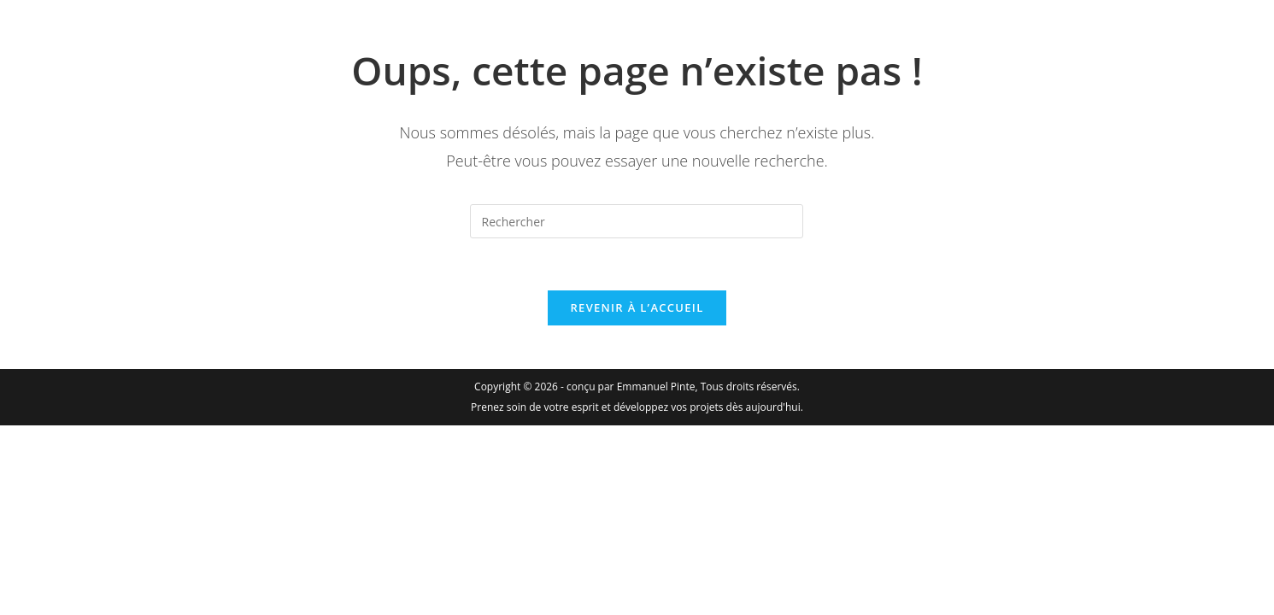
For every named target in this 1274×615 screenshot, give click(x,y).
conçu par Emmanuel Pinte (631, 386)
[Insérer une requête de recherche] (636, 221)
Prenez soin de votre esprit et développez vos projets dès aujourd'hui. (637, 407)
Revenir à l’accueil (636, 307)
